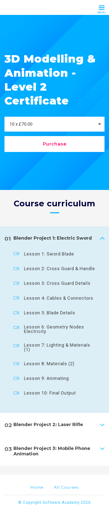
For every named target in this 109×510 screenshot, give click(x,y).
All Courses (66, 487)
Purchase (55, 144)
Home (37, 487)
